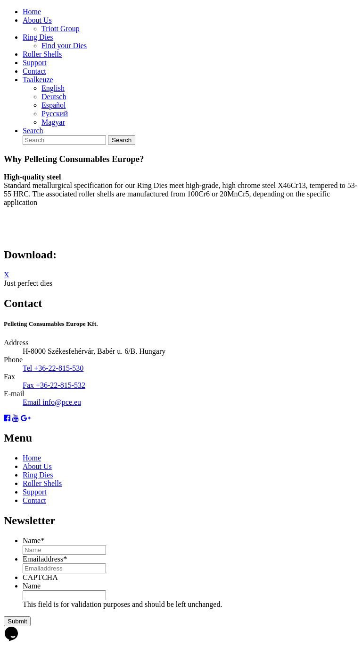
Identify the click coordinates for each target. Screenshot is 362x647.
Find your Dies (64, 46)
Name (33, 540)
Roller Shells (42, 54)
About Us (37, 20)
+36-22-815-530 (58, 368)
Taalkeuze (38, 80)
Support (35, 63)
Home (32, 12)
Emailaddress (45, 559)
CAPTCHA (40, 577)
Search (33, 131)
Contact (34, 71)
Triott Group (60, 29)
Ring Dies (38, 37)
